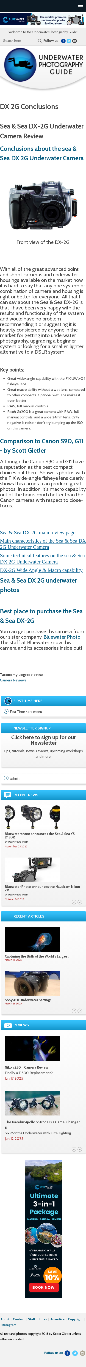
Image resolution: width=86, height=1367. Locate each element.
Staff (31, 1319)
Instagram (8, 1325)
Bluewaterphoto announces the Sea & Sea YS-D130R (40, 835)
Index (43, 1319)
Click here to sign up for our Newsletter (43, 740)
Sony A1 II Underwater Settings (28, 1000)
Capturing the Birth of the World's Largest (37, 956)
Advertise (57, 1319)
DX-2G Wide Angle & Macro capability (41, 570)
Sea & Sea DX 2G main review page (37, 532)
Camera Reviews (13, 680)
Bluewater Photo (62, 637)
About (5, 1319)
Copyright (75, 1319)
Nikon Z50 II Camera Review (26, 1067)
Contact (19, 1319)
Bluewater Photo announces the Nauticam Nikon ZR (42, 888)
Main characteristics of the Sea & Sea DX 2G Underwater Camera (43, 544)
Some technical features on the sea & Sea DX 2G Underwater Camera (42, 559)
